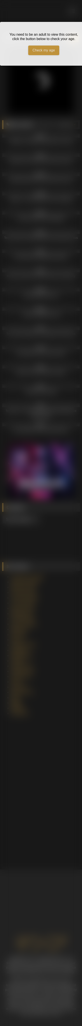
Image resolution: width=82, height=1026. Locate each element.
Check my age (44, 50)
